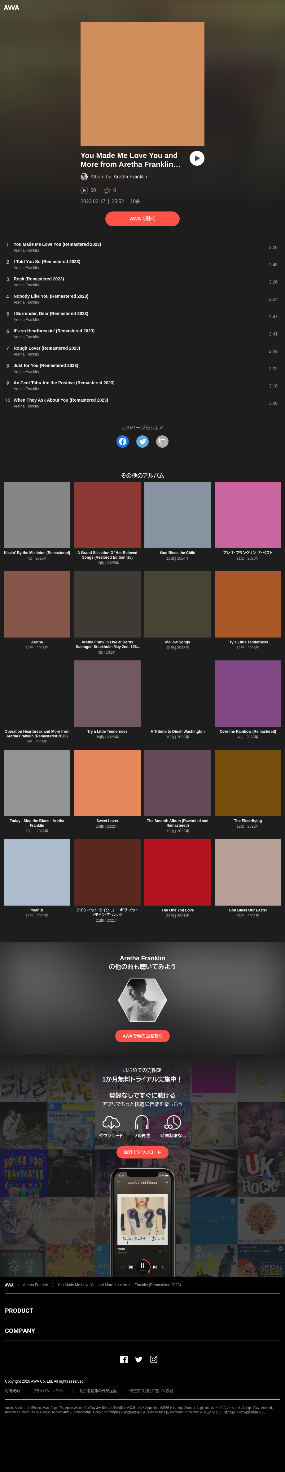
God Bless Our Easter (248, 910)
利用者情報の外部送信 (98, 1391)
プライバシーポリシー (50, 1391)
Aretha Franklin (130, 176)
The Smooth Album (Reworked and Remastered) (177, 823)
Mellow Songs (177, 642)
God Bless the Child (177, 553)
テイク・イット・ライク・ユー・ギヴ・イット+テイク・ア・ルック (107, 912)
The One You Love (177, 910)
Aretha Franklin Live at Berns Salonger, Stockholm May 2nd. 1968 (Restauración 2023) (107, 647)
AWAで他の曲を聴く (142, 1036)
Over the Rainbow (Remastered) (248, 731)
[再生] (197, 158)
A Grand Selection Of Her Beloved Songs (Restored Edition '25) (107, 555)
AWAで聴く (142, 218)
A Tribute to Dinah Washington (177, 731)
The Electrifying (248, 821)
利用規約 (12, 1391)
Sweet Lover (107, 821)
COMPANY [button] (20, 1330)
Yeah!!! (37, 910)
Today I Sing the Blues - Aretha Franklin (37, 823)
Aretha (37, 642)
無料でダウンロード (142, 1152)
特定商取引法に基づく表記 (151, 1391)
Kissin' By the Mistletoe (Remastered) (37, 553)
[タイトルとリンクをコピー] (162, 441)
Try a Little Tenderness (248, 642)
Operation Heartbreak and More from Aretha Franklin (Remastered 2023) (37, 733)
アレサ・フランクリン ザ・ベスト (248, 553)
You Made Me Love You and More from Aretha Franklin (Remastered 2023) (119, 1285)
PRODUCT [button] (19, 1310)
